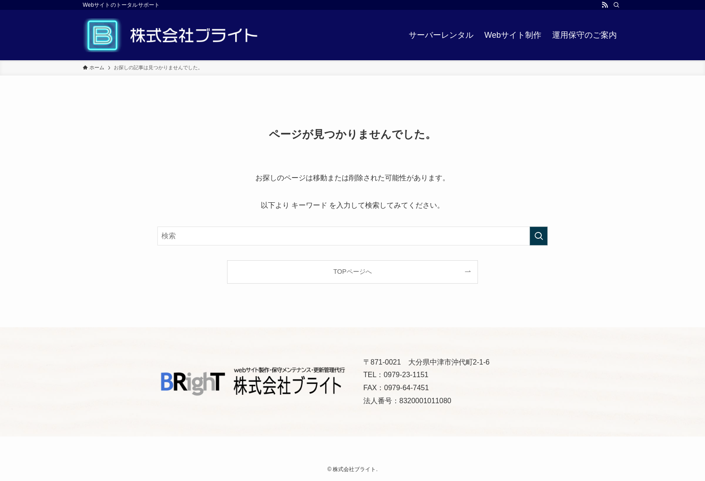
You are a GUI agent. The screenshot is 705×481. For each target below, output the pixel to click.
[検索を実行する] (539, 236)
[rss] (605, 5)
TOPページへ (352, 271)
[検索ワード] (352, 236)
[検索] (616, 5)
